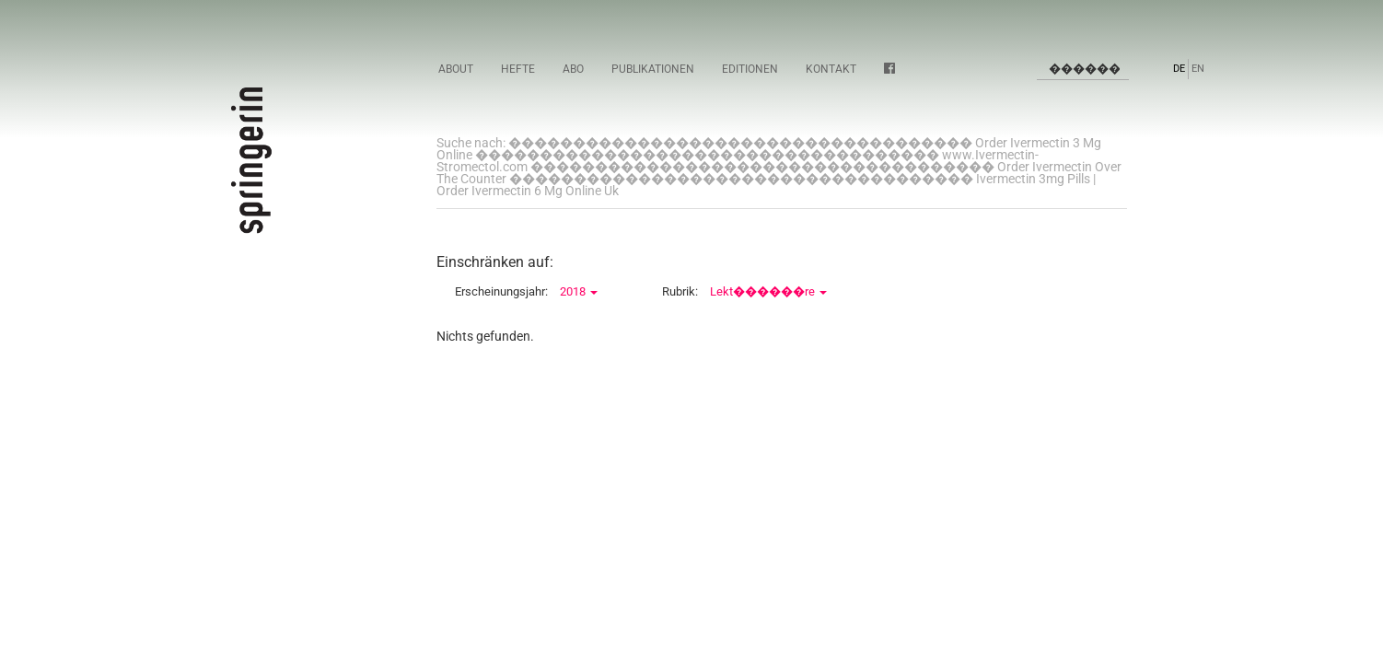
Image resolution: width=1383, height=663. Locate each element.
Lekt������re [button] (768, 291)
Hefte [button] (518, 69)
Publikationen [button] (652, 69)
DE (1179, 69)
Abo (573, 69)
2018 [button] (579, 291)
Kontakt (831, 69)
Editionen (750, 69)
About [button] (455, 69)
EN (1197, 69)
